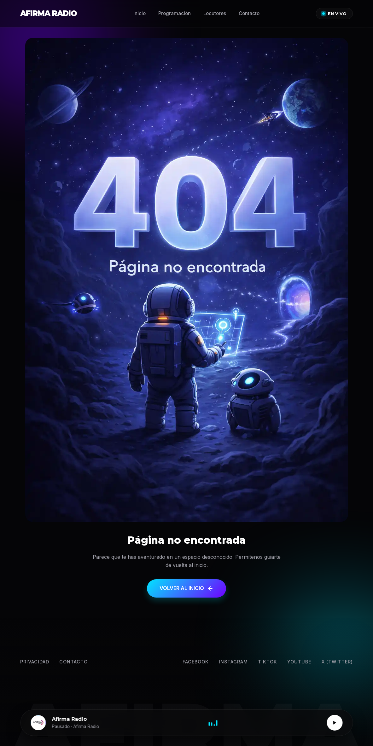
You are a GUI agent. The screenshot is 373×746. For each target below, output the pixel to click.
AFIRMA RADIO (48, 13)
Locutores (214, 13)
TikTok (267, 661)
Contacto (249, 13)
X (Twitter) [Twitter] (337, 661)
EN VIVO (334, 13)
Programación (174, 13)
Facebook (196, 661)
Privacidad (34, 661)
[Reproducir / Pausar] (334, 723)
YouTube (299, 661)
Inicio (139, 13)
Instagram (233, 661)
